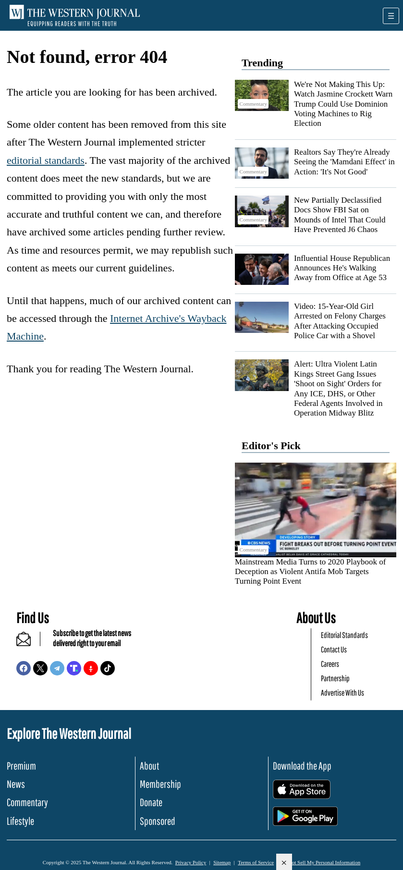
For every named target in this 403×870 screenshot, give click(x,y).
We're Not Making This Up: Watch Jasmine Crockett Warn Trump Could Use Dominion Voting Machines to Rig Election (343, 104)
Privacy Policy (190, 862)
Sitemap (222, 862)
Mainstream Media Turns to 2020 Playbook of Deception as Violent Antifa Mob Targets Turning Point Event (310, 571)
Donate (151, 802)
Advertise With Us (342, 692)
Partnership (335, 678)
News (16, 784)
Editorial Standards (344, 634)
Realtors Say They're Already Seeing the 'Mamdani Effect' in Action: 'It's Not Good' (344, 161)
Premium (21, 766)
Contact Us (334, 649)
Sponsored (157, 821)
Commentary (27, 802)
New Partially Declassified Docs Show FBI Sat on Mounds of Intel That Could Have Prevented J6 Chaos (339, 215)
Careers (330, 663)
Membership (160, 784)
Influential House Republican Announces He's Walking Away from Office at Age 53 (342, 268)
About (149, 766)
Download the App (302, 766)
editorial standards (46, 160)
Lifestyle (20, 821)
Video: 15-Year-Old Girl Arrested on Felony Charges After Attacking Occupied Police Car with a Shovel (340, 321)
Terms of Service (256, 862)
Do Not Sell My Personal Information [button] (321, 862)
